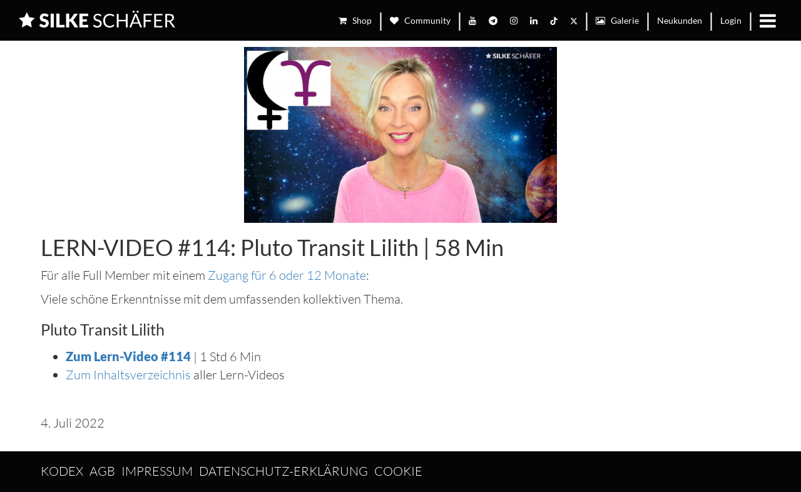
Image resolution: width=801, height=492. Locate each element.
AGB (102, 471)
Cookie (398, 471)
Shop (355, 20)
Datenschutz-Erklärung (283, 471)
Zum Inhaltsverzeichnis (128, 374)
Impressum (157, 471)
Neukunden (679, 20)
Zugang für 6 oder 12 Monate (287, 275)
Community (420, 20)
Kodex (62, 471)
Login (731, 20)
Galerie (617, 20)
